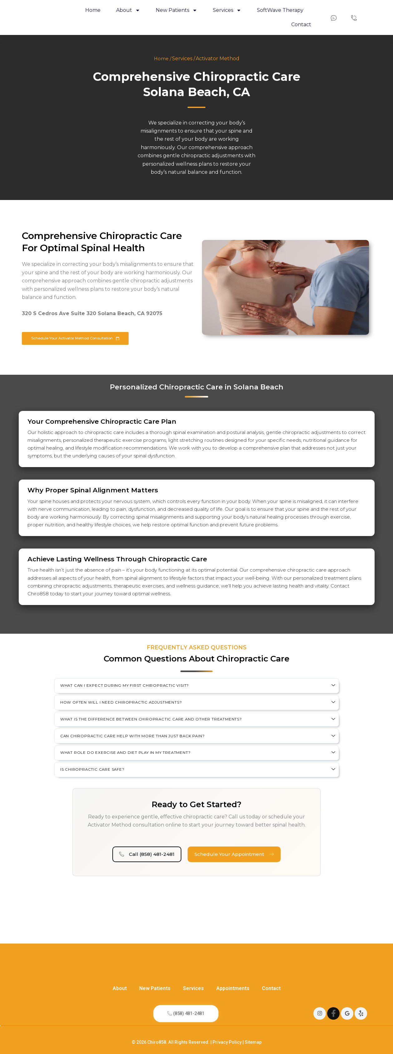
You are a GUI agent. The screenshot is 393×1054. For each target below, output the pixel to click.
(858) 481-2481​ (185, 1008)
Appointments (232, 966)
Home (93, 10)
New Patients (154, 966)
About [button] (128, 10)
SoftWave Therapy (280, 10)
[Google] (347, 1008)
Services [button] (227, 10)
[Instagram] (319, 1008)
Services (193, 966)
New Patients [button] (176, 10)
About (120, 966)
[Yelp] (361, 1008)
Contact (301, 24)
